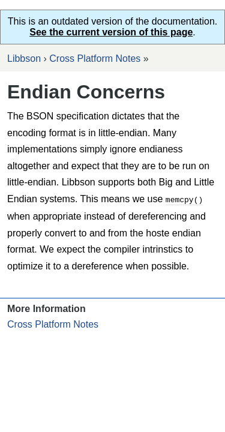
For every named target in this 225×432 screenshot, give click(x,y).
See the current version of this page (111, 32)
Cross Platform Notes (94, 58)
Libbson (24, 58)
